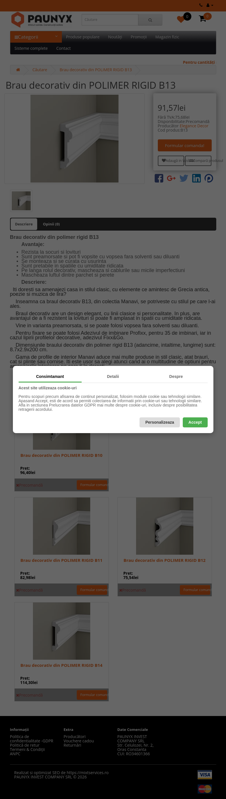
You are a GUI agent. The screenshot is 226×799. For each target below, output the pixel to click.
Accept (195, 422)
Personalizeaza (159, 422)
